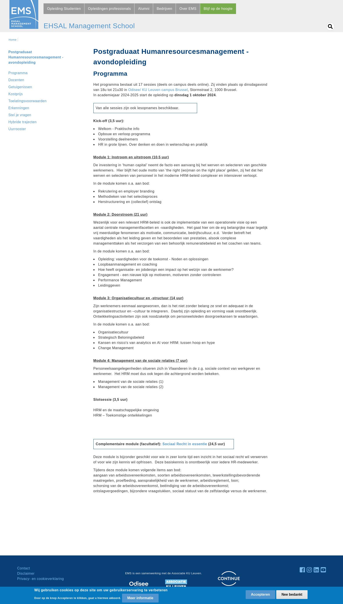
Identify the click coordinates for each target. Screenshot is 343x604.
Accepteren (260, 594)
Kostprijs (15, 94)
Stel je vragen (19, 115)
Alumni (143, 9)
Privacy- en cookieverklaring (40, 579)
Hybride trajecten (22, 122)
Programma (18, 73)
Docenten (16, 80)
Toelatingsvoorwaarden (27, 101)
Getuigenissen (20, 87)
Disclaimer (25, 573)
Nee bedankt (292, 594)
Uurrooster (17, 129)
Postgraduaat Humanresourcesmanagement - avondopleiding (35, 57)
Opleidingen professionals (109, 9)
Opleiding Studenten (64, 9)
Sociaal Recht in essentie (185, 444)
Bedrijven (164, 9)
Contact (23, 568)
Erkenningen (18, 108)
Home (12, 39)
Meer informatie (140, 598)
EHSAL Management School (89, 26)
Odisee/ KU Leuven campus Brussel (158, 90)
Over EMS (187, 9)
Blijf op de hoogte (218, 9)
